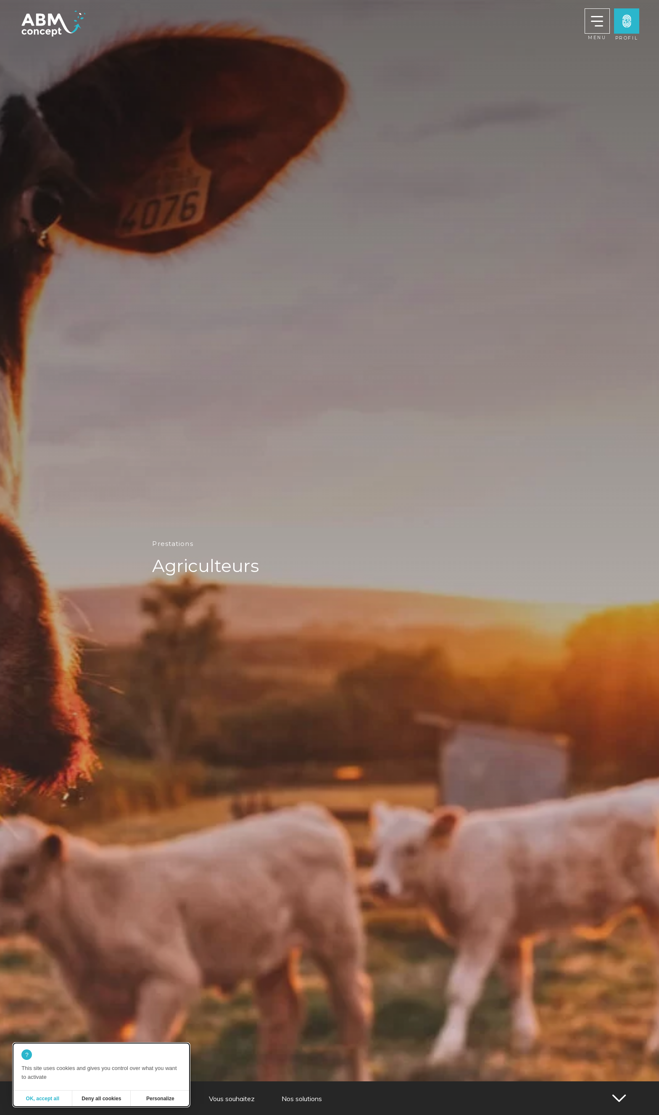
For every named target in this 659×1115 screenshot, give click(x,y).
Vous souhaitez (232, 1098)
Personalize (160, 1099)
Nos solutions (302, 1098)
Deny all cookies (101, 1099)
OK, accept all (42, 1099)
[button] (626, 21)
